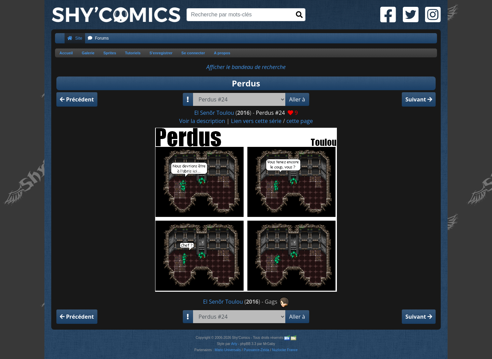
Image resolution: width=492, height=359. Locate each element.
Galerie (88, 53)
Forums (98, 38)
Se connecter (193, 53)
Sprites (109, 53)
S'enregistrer (160, 53)
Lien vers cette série (256, 121)
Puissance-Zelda (256, 350)
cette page (299, 121)
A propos (222, 53)
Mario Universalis (228, 350)
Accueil (66, 53)
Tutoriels (133, 53)
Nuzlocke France (285, 350)
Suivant (418, 99)
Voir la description (202, 121)
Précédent (77, 99)
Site (74, 38)
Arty (234, 344)
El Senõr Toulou (214, 112)
